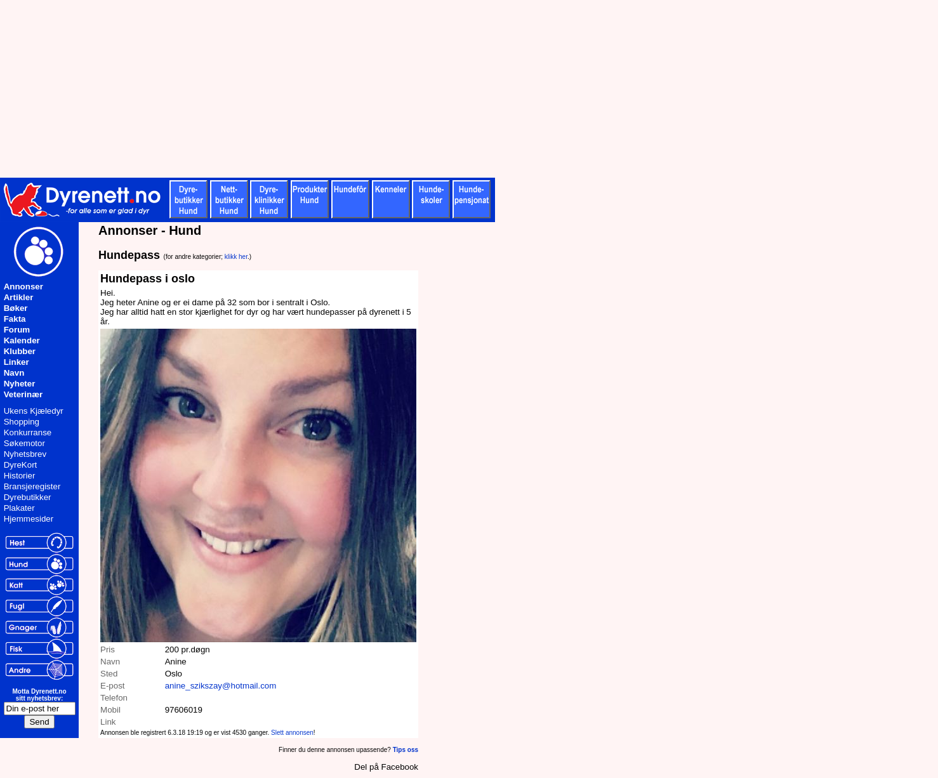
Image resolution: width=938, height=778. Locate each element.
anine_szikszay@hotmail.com (221, 685)
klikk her (236, 256)
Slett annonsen (292, 732)
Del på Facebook (386, 767)
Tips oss (405, 749)
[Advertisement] (311, 89)
